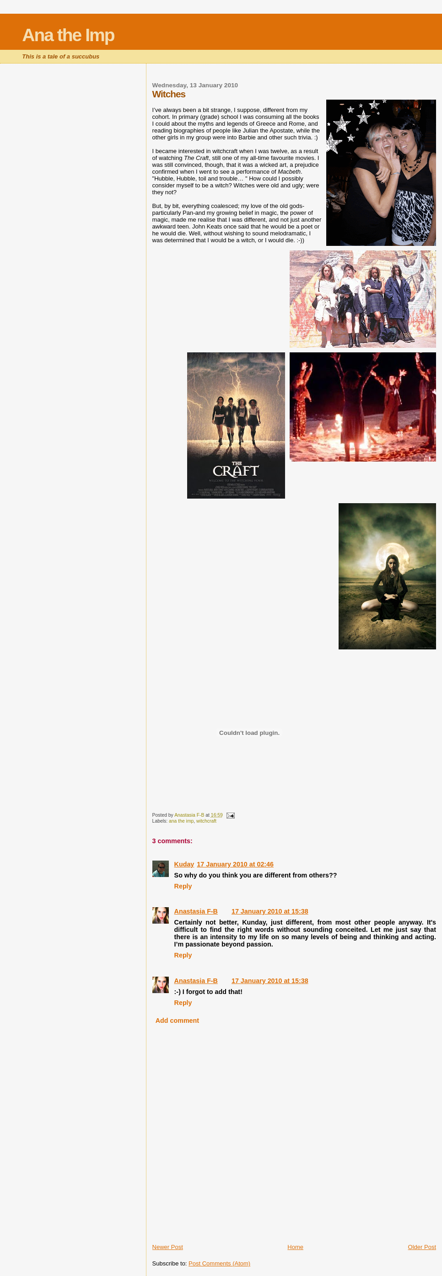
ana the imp (181, 821)
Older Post (422, 1247)
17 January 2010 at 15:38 (270, 911)
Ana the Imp (68, 35)
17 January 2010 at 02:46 (235, 864)
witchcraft (206, 821)
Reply (183, 886)
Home (295, 1247)
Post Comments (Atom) (219, 1263)
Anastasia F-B (196, 911)
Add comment (177, 1020)
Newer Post (167, 1247)
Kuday (184, 864)
